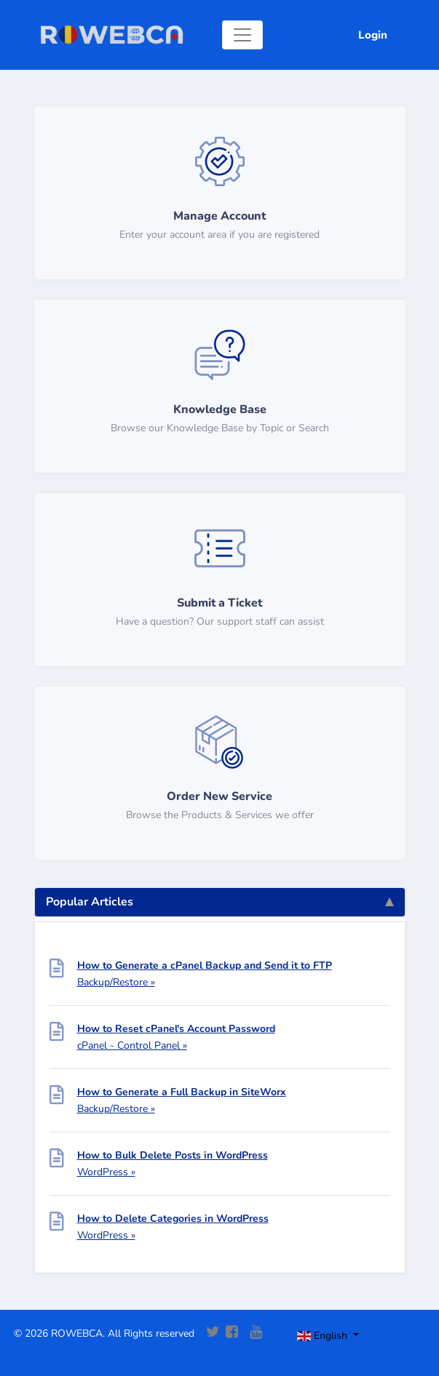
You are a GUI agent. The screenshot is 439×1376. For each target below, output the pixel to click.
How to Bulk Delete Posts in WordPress (172, 1155)
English (323, 1336)
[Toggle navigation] (242, 34)
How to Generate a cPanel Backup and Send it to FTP (204, 965)
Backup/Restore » (116, 982)
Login (372, 35)
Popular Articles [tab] (220, 902)
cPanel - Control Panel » (132, 1045)
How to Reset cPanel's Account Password (176, 1029)
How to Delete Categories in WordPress (173, 1218)
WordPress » (106, 1172)
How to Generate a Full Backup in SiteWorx (181, 1092)
